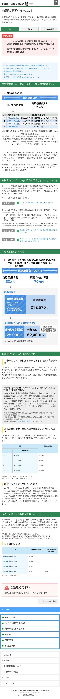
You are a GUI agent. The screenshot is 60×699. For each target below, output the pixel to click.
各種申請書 (9, 640)
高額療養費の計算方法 (14, 71)
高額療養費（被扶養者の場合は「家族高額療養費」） (27, 65)
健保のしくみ (10, 617)
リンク (6, 677)
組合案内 (7, 655)
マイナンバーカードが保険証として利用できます (36, 203)
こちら (39, 136)
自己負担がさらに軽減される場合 (19, 74)
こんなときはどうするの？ (15, 623)
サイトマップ (9, 683)
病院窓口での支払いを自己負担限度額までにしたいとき (28, 68)
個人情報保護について (12, 666)
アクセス (7, 660)
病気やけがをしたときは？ (15, 629)
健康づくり (9, 634)
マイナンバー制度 (11, 672)
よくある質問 (10, 646)
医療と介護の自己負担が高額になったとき (22, 77)
